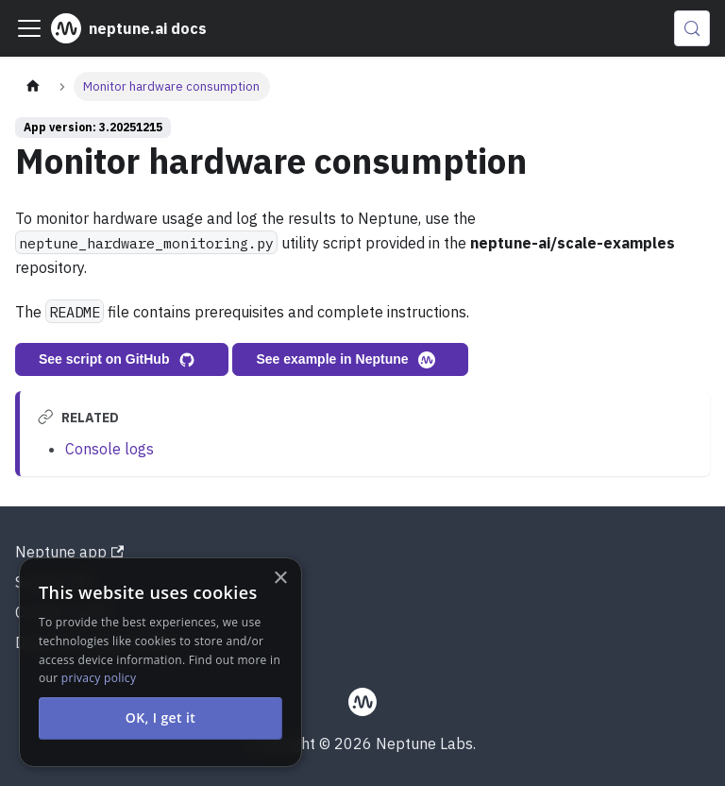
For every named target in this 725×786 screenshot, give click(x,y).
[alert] (160, 662)
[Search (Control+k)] (692, 28)
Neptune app (69, 551)
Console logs (109, 448)
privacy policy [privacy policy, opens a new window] (98, 678)
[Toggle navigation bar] (29, 28)
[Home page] (33, 86)
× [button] (280, 579)
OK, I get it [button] (161, 717)
